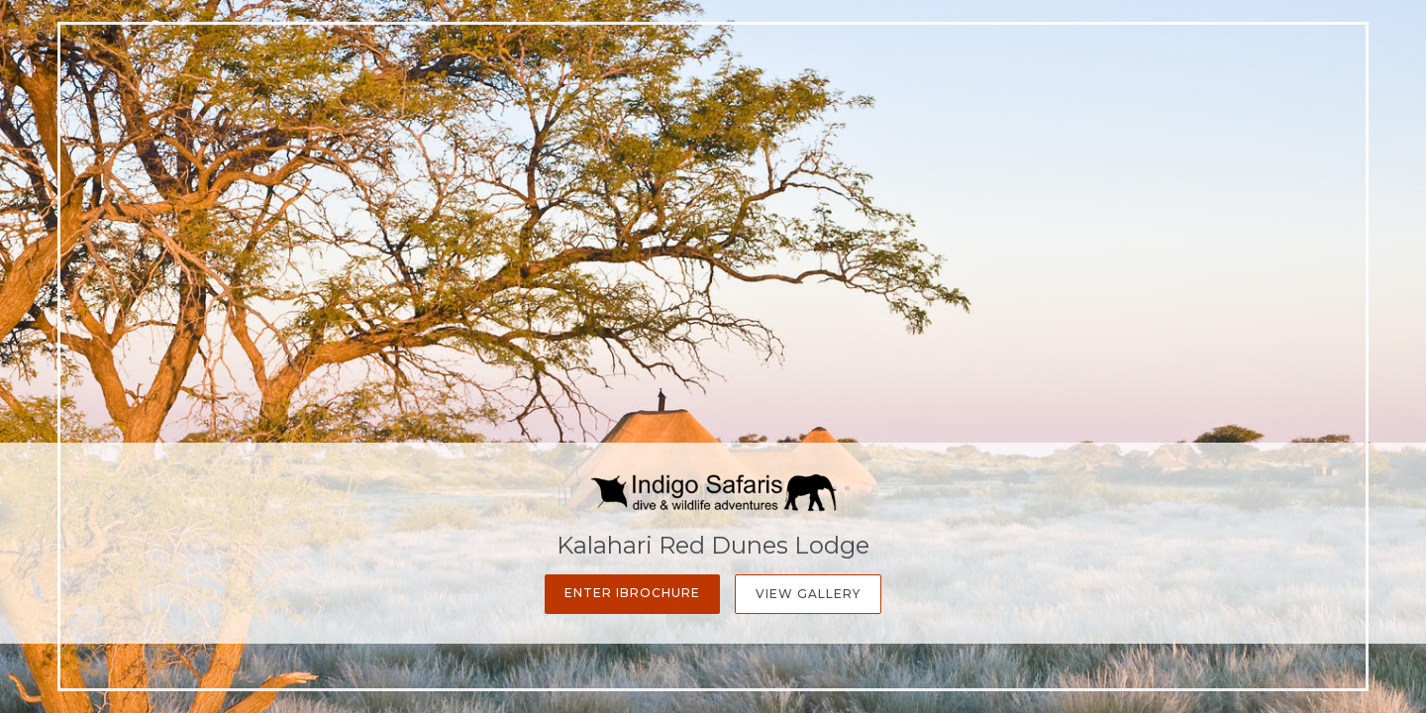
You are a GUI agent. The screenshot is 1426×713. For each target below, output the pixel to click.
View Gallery (808, 593)
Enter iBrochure (632, 592)
